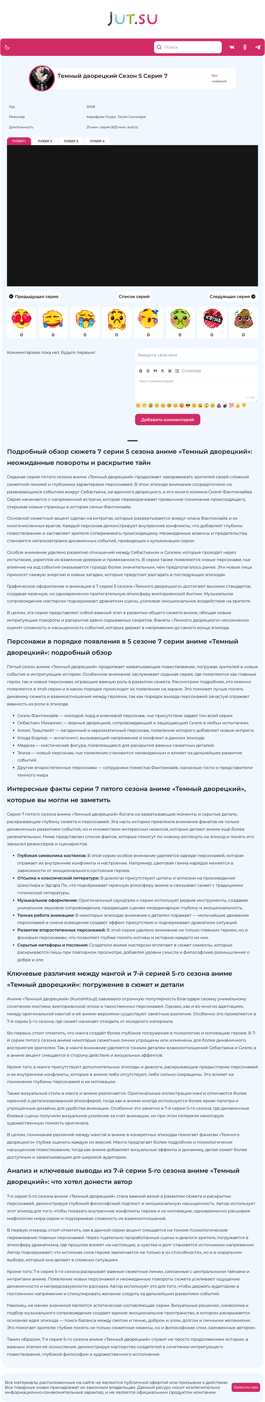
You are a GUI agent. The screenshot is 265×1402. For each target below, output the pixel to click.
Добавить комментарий (167, 419)
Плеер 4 (97, 141)
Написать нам (246, 1387)
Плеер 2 (45, 141)
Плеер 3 (71, 141)
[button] (162, 371)
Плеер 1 (19, 141)
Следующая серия (233, 296)
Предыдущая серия (33, 296)
